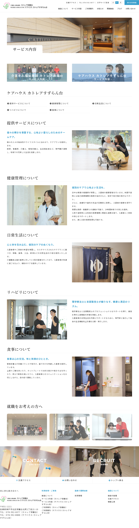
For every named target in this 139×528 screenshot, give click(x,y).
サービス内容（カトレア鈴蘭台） (55, 498)
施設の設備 (112, 495)
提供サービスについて (18, 103)
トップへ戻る (115, 480)
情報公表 (111, 501)
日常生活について (101, 103)
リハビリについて (17, 109)
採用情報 (132, 2)
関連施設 (110, 8)
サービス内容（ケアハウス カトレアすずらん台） (57, 502)
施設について (63, 8)
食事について (57, 109)
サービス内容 (77, 8)
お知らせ (100, 8)
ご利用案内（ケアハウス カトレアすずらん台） (57, 511)
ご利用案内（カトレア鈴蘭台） (54, 507)
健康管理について (59, 103)
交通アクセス (71, 2)
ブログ (119, 8)
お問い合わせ (130, 8)
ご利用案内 (89, 8)
